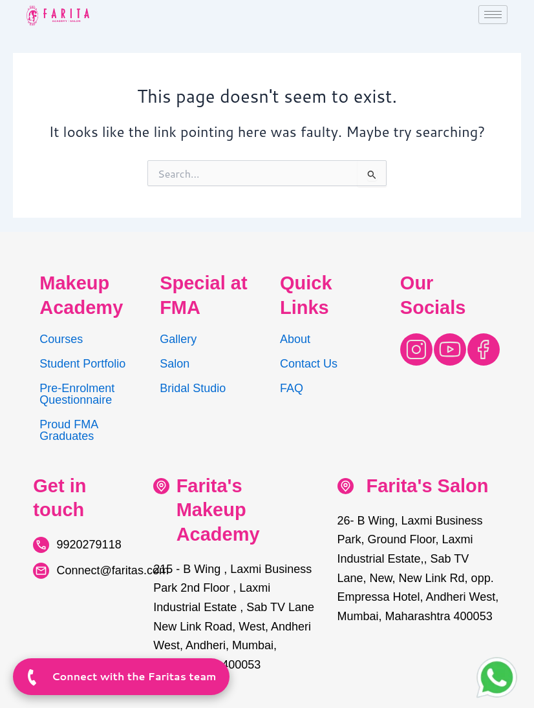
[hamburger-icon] (492, 14)
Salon (174, 363)
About (295, 339)
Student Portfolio (82, 363)
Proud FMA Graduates (68, 430)
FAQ (291, 388)
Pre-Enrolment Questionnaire (76, 394)
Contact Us (308, 363)
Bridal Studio (193, 388)
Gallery (178, 339)
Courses (61, 339)
